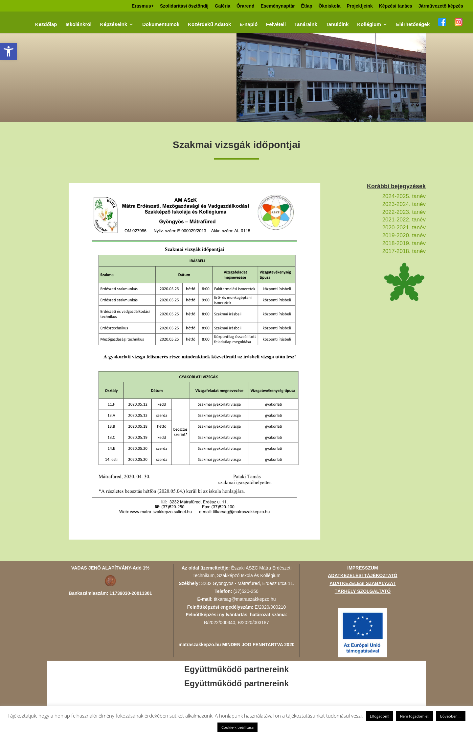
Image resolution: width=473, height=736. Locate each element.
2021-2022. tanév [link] (404, 219)
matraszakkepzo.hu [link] (200, 644)
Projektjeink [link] (359, 6)
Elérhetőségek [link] (413, 24)
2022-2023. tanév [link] (404, 212)
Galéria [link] (222, 6)
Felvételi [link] (276, 24)
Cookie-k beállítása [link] (237, 727)
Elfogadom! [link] (379, 716)
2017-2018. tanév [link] (404, 251)
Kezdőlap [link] (46, 24)
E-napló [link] (248, 24)
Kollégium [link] (369, 24)
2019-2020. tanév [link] (404, 235)
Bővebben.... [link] (451, 716)
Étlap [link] (306, 6)
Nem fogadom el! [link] (414, 716)
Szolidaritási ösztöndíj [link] (184, 6)
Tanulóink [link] (337, 24)
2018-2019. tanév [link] (404, 243)
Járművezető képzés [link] (440, 6)
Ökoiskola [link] (330, 6)
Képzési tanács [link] (395, 6)
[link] (8, 51)
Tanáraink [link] (305, 24)
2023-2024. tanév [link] (404, 204)
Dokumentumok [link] (160, 24)
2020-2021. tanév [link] (404, 227)
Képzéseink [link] (113, 24)
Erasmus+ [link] (143, 6)
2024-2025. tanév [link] (404, 196)
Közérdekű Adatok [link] (209, 24)
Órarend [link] (245, 6)
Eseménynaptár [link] (277, 6)
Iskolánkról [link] (78, 24)
